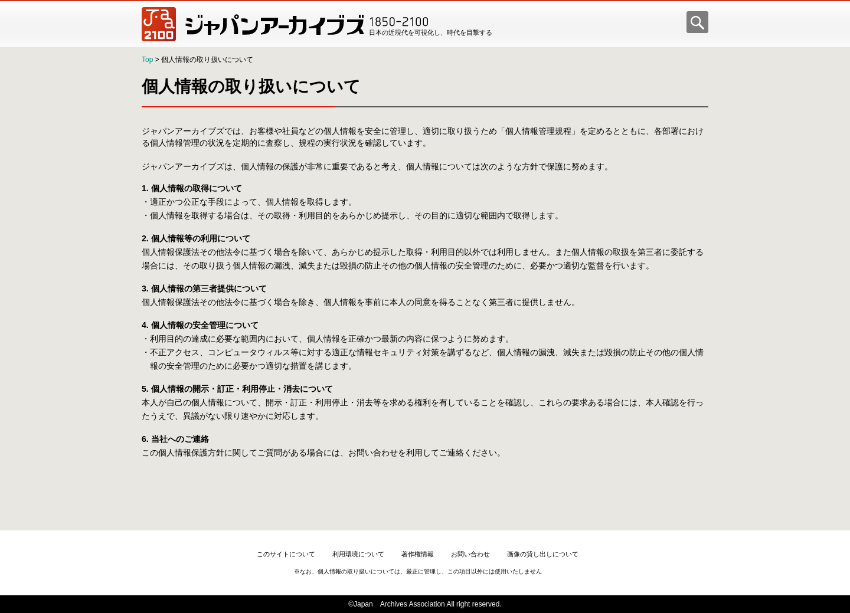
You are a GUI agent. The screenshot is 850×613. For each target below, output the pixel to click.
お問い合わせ (470, 554)
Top (147, 59)
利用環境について (358, 554)
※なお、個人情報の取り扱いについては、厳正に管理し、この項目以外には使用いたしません (418, 571)
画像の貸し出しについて (542, 554)
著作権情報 (417, 554)
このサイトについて (286, 554)
